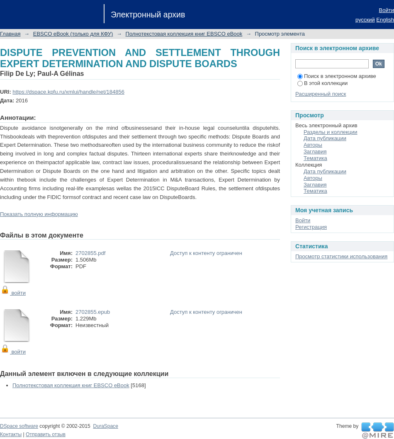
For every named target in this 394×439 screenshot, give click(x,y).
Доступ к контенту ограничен (206, 253)
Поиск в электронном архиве (336, 76)
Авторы (313, 145)
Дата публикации (325, 138)
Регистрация (311, 227)
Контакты (11, 434)
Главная (10, 34)
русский (365, 20)
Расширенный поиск (320, 94)
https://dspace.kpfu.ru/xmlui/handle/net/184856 (68, 92)
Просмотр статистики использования (341, 256)
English (385, 20)
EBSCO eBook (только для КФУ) (73, 34)
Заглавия (315, 151)
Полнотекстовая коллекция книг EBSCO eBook (184, 34)
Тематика (315, 158)
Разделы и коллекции (331, 132)
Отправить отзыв (46, 434)
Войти (386, 10)
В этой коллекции (322, 83)
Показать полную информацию (39, 214)
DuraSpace (105, 426)
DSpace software (19, 426)
